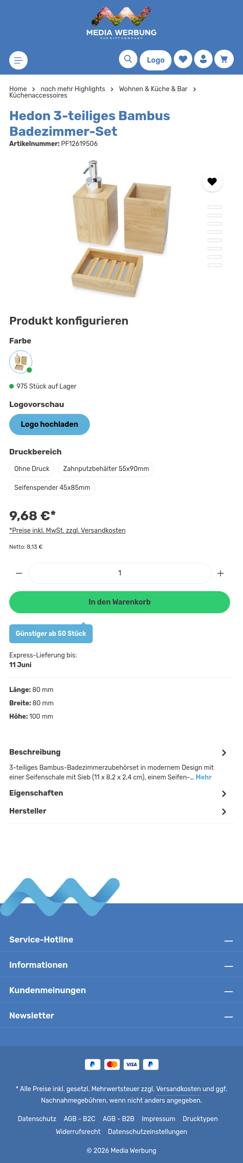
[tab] (119, 764)
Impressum (158, 1119)
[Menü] (18, 60)
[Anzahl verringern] (19, 573)
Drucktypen (198, 1119)
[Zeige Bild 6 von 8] (214, 248)
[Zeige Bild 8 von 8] (214, 265)
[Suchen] (128, 59)
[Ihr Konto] (203, 59)
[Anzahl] (120, 573)
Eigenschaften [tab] (119, 793)
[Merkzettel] (183, 59)
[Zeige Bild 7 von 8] (214, 257)
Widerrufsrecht (81, 1132)
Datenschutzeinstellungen (146, 1132)
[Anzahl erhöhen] (221, 573)
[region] (121, 229)
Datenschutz (39, 1119)
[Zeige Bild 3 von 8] (214, 224)
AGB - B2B (119, 1119)
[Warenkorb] (224, 59)
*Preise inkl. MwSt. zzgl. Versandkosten (66, 530)
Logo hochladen (49, 424)
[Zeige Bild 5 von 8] (214, 240)
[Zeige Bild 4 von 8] (214, 232)
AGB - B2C (80, 1119)
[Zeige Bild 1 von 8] (214, 207)
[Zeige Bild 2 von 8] (214, 215)
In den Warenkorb (119, 602)
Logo (156, 60)
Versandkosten (176, 1089)
